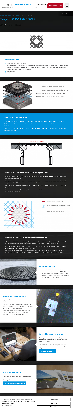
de (70, 13)
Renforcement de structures (43, 4)
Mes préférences (54, 399)
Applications (43, 8)
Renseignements (46, 351)
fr (62, 13)
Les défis (17, 8)
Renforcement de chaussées (23, 4)
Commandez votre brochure (13, 383)
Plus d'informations (7, 405)
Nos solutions (29, 8)
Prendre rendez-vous (55, 5)
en (66, 13)
